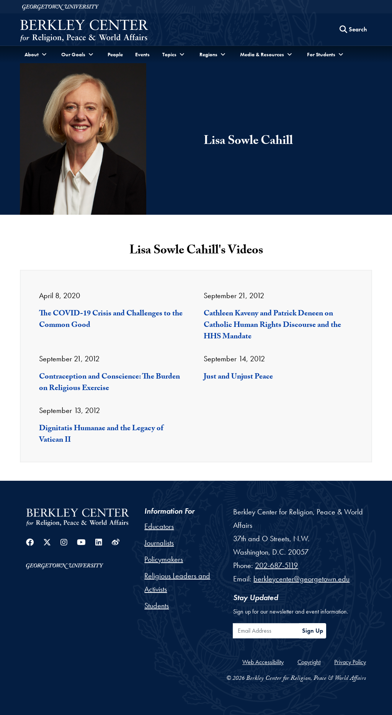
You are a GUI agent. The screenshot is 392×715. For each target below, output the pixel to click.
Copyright (308, 662)
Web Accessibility (263, 662)
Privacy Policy (350, 662)
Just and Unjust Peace (238, 377)
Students (156, 606)
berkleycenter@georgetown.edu (301, 579)
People (115, 54)
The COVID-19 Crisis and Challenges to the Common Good (111, 320)
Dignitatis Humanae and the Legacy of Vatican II (101, 435)
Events (142, 54)
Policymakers (163, 559)
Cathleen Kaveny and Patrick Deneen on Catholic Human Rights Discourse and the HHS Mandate (272, 326)
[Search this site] (353, 29)
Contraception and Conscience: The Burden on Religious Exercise (109, 383)
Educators (159, 526)
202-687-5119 (276, 565)
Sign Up (312, 631)
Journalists (159, 543)
